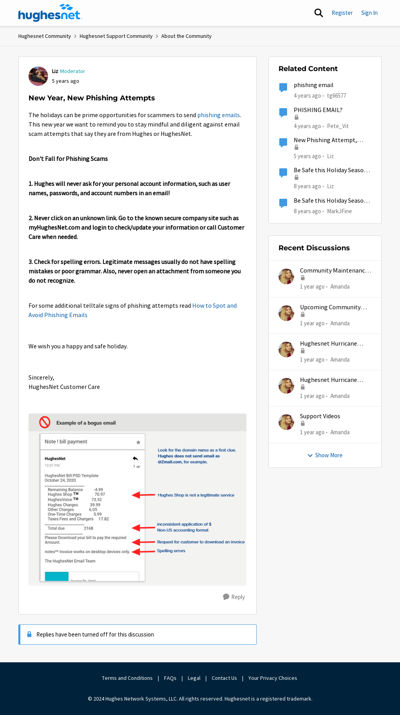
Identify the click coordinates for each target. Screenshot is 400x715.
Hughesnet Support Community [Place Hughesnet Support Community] (116, 35)
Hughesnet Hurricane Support (328, 344)
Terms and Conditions (127, 677)
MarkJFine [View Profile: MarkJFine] (339, 210)
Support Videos (320, 416)
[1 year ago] (312, 286)
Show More (325, 455)
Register (342, 12)
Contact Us (224, 677)
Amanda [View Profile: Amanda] (340, 286)
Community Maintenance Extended (334, 271)
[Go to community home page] (50, 13)
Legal (194, 677)
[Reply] (233, 597)
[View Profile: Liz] (38, 76)
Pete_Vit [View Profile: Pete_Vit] (338, 125)
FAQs (170, 677)
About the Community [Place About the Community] (186, 35)
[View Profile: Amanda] (286, 276)
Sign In (369, 12)
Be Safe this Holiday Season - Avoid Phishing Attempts (332, 170)
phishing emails (218, 115)
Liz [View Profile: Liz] (55, 71)
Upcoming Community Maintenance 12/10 (330, 307)
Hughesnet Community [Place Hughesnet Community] (44, 35)
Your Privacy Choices (273, 677)
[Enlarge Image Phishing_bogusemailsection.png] (137, 500)
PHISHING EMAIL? (318, 110)
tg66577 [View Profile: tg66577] (336, 95)
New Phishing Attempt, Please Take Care (325, 140)
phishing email (314, 85)
